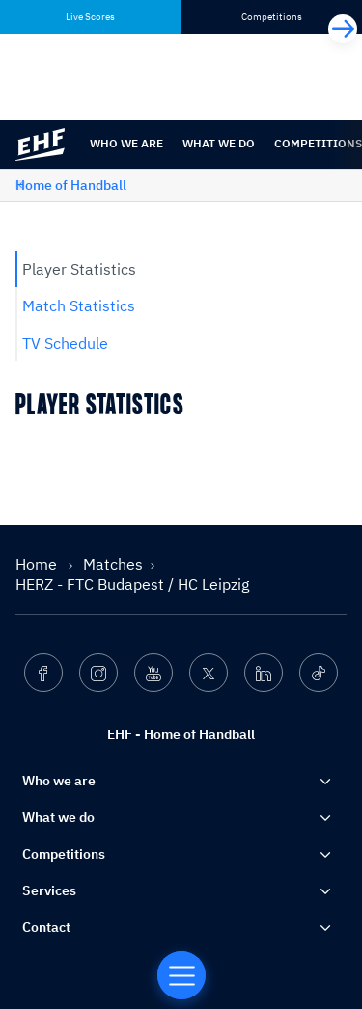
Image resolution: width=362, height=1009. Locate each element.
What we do (218, 143)
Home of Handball (70, 185)
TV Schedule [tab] (65, 343)
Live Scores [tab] (90, 17)
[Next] (342, 28)
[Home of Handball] (181, 975)
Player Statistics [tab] (79, 269)
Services (49, 890)
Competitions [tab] (271, 17)
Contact (46, 927)
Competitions (63, 854)
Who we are (126, 143)
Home (38, 563)
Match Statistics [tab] (78, 305)
